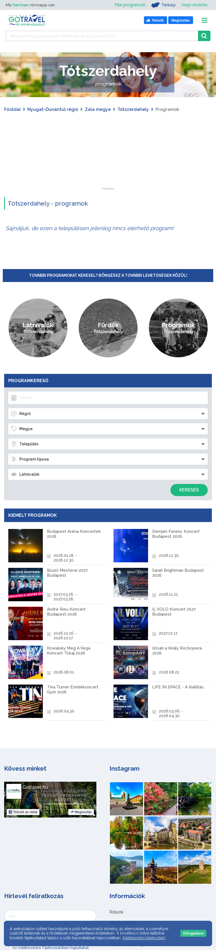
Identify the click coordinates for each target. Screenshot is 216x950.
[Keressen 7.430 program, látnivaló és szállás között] (102, 36)
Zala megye (98, 109)
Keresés (189, 490)
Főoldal (12, 109)
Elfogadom (193, 933)
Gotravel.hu (35, 787)
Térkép (163, 5)
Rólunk (116, 912)
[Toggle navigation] (204, 20)
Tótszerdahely (133, 109)
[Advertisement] (108, 152)
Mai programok (129, 4)
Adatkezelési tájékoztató (143, 938)
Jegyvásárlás (194, 4)
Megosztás (81, 812)
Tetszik (23, 812)
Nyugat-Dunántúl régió (52, 109)
